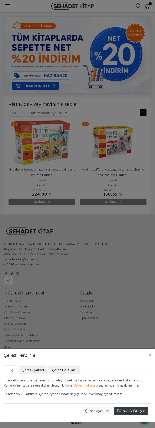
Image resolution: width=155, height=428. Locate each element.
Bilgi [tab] (10, 370)
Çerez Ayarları (97, 411)
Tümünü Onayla (130, 411)
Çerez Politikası (85, 385)
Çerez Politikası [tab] (64, 370)
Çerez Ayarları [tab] (33, 370)
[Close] (150, 355)
